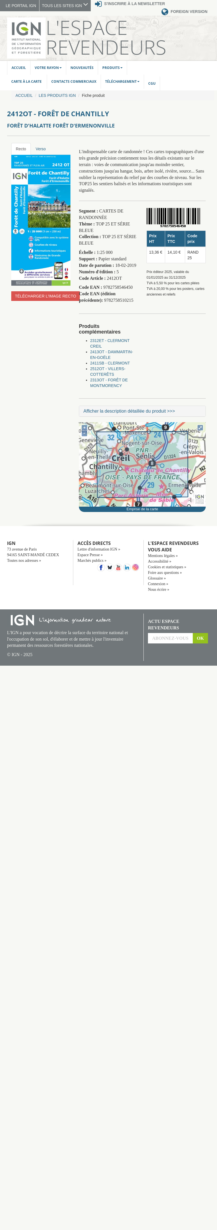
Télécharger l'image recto (45, 296)
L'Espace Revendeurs (106, 37)
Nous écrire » (158, 589)
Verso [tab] (41, 149)
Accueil (19, 67)
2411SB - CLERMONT (110, 363)
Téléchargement (122, 81)
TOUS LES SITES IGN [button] (65, 5)
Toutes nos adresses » (24, 560)
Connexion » (158, 584)
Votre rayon (48, 67)
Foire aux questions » (165, 573)
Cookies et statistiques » (167, 567)
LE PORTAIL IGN (21, 5)
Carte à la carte (27, 81)
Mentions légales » (163, 556)
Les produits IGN (57, 95)
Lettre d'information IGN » (99, 549)
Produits (112, 67)
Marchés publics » (92, 560)
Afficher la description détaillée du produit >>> (129, 411)
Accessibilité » (159, 561)
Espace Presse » (90, 555)
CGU (152, 83)
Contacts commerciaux (73, 81)
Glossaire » (157, 578)
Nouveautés (82, 67)
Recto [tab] (21, 149)
